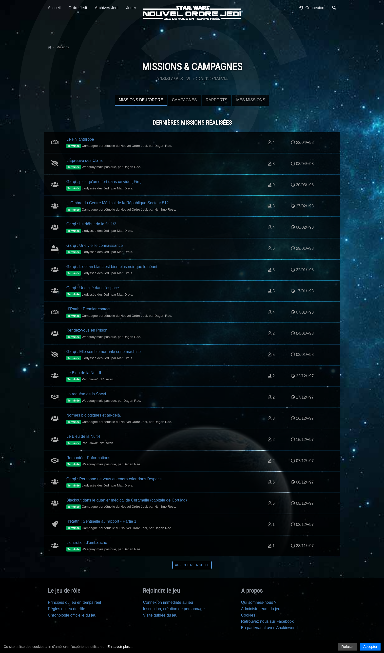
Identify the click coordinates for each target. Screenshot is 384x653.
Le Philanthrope (80, 139)
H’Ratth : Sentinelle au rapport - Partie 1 (101, 521)
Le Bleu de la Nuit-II (83, 373)
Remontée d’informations (88, 458)
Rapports (217, 100)
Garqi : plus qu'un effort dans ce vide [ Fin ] (103, 182)
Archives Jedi (106, 31)
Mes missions (250, 100)
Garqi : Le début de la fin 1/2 (91, 224)
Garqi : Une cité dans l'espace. (93, 288)
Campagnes (184, 100)
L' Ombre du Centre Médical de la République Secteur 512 (117, 203)
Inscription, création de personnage (174, 609)
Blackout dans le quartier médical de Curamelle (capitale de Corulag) (126, 500)
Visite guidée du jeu (160, 615)
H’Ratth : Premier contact (88, 309)
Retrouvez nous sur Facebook (267, 621)
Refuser (347, 647)
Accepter (370, 647)
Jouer (131, 31)
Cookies (248, 615)
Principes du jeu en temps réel (74, 602)
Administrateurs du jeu (260, 609)
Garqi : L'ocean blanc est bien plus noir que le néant (111, 267)
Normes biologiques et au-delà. (93, 415)
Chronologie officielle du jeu (72, 615)
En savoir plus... (120, 647)
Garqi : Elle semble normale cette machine (103, 352)
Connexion (311, 31)
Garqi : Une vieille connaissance (94, 245)
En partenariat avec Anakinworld (269, 628)
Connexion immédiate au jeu (168, 602)
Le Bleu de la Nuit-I (83, 436)
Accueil (54, 31)
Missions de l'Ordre (141, 100)
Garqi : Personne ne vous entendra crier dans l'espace (114, 479)
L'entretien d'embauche (86, 542)
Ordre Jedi (78, 31)
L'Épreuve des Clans (84, 160)
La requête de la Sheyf (86, 394)
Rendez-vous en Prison (86, 330)
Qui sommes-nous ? (258, 602)
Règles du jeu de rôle (66, 609)
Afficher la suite (192, 565)
